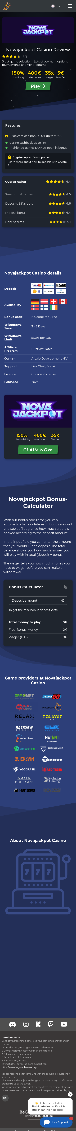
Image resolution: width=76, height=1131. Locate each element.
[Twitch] (26, 1024)
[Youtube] (64, 1024)
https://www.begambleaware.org (19, 1067)
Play (38, 86)
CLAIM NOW (38, 449)
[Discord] (12, 1024)
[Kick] (38, 1024)
